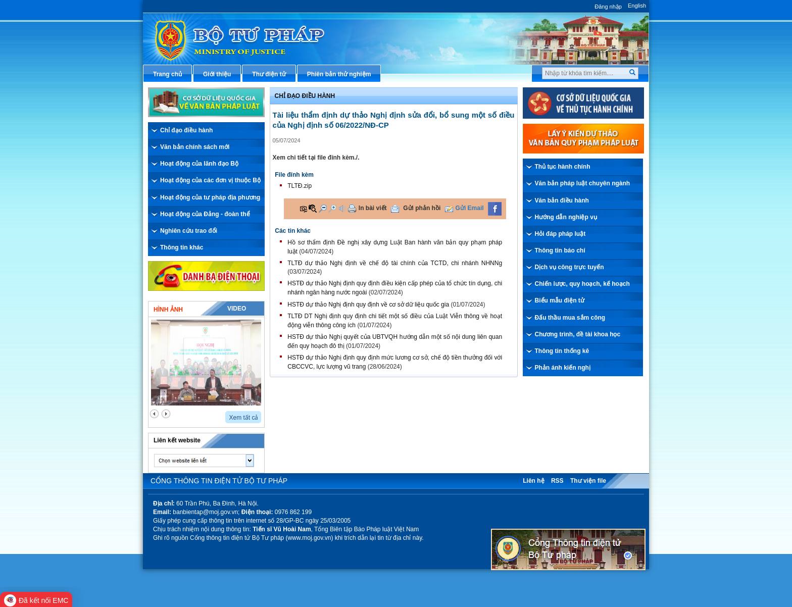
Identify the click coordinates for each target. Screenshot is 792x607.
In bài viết (373, 208)
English (637, 6)
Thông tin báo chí (560, 250)
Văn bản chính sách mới (194, 146)
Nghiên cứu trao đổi (188, 230)
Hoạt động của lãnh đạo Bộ (199, 163)
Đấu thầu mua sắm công (570, 317)
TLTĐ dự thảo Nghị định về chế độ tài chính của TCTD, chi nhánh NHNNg (394, 263)
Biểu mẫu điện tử (559, 300)
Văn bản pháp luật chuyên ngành (582, 183)
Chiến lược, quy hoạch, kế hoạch (582, 283)
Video (236, 308)
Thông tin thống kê (562, 351)
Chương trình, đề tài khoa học (578, 334)
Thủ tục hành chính (562, 166)
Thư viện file (588, 480)
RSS (557, 480)
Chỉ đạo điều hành (186, 130)
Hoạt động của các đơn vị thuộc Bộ (210, 180)
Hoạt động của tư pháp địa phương (210, 197)
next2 (166, 414)
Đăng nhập (608, 7)
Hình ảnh (168, 309)
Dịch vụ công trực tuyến (569, 267)
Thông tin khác (181, 247)
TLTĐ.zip (299, 185)
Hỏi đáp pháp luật (560, 233)
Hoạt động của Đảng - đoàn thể (205, 214)
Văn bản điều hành (562, 200)
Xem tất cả (243, 417)
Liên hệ (533, 480)
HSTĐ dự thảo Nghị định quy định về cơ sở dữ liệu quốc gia (368, 304)
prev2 (154, 414)
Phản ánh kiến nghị (562, 367)
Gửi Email (470, 208)
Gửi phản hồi (421, 208)
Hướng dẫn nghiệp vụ (566, 217)
